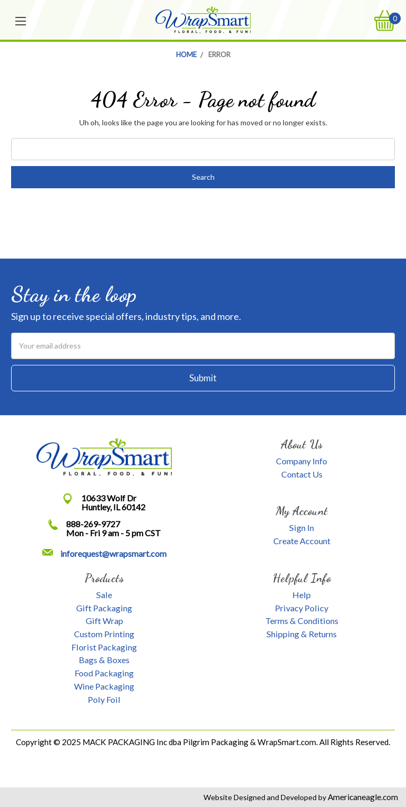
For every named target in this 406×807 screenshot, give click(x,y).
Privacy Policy (301, 608)
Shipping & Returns (301, 634)
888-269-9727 (93, 524)
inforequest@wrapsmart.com (113, 553)
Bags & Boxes (104, 660)
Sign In (301, 527)
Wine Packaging (104, 686)
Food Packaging (104, 673)
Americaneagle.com (362, 797)
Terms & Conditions (301, 621)
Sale (104, 595)
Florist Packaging (104, 647)
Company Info (301, 461)
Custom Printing (104, 634)
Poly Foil (104, 699)
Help (301, 595)
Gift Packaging (104, 608)
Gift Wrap (104, 621)
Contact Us (301, 474)
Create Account (301, 541)
